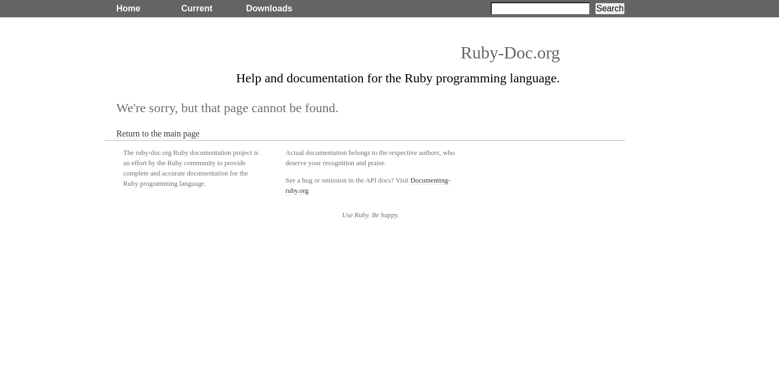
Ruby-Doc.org (510, 52)
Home (128, 8)
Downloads (269, 8)
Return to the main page (158, 133)
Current (197, 8)
